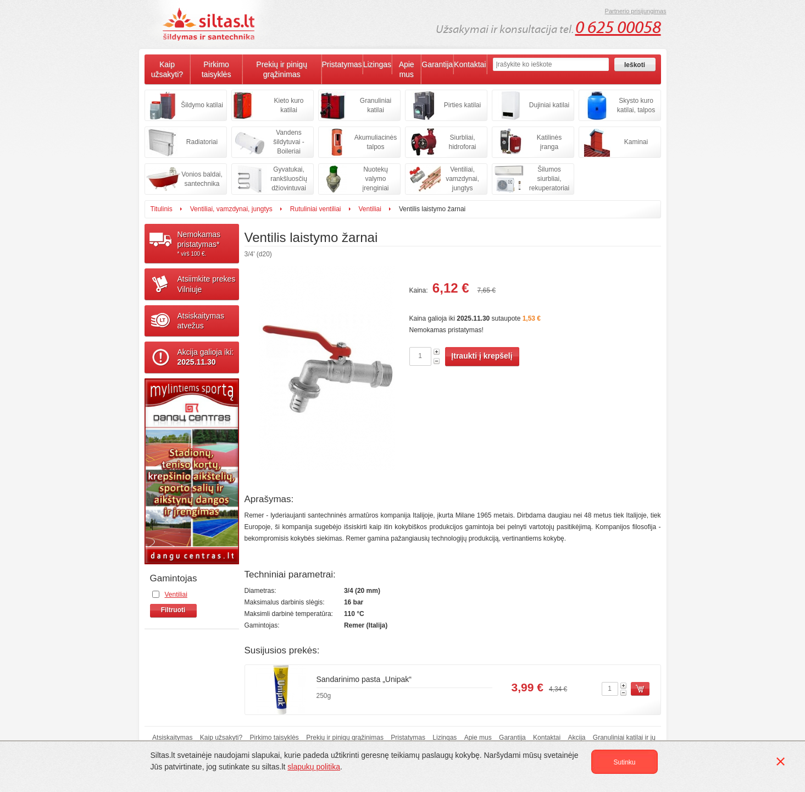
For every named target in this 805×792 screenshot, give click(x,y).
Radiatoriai (202, 142)
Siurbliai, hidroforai (462, 142)
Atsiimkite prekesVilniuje (206, 283)
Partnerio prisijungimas (636, 11)
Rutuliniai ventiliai (315, 209)
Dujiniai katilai (549, 105)
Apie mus (406, 69)
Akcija (577, 737)
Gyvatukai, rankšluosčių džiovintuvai (288, 179)
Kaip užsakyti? (167, 69)
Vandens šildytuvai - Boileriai (288, 142)
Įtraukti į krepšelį (481, 355)
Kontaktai (470, 64)
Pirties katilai (462, 105)
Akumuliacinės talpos (375, 142)
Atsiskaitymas (172, 737)
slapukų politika (313, 766)
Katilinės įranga (549, 142)
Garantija (437, 64)
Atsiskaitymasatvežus (201, 320)
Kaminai (636, 142)
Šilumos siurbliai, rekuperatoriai (549, 179)
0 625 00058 (618, 27)
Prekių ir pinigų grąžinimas (281, 69)
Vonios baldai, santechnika (202, 179)
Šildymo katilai (202, 105)
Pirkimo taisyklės (216, 69)
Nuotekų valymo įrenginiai (375, 179)
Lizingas (377, 64)
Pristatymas (342, 64)
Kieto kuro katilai (288, 105)
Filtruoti (173, 610)
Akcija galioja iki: (205, 357)
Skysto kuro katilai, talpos (636, 105)
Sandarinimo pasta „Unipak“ (364, 679)
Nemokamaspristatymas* (208, 243)
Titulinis (162, 209)
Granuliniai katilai (375, 105)
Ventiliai (370, 209)
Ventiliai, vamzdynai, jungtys (462, 179)
